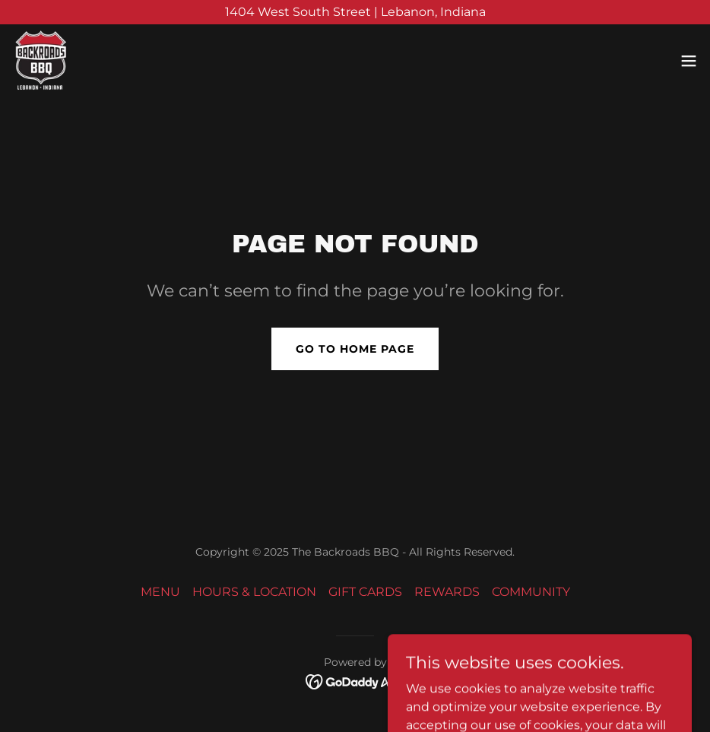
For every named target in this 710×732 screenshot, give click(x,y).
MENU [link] (160, 592)
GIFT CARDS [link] (365, 592)
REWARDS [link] (447, 592)
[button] (689, 61)
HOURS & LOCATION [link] (254, 592)
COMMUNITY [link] (531, 592)
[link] (40, 60)
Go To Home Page (355, 349)
